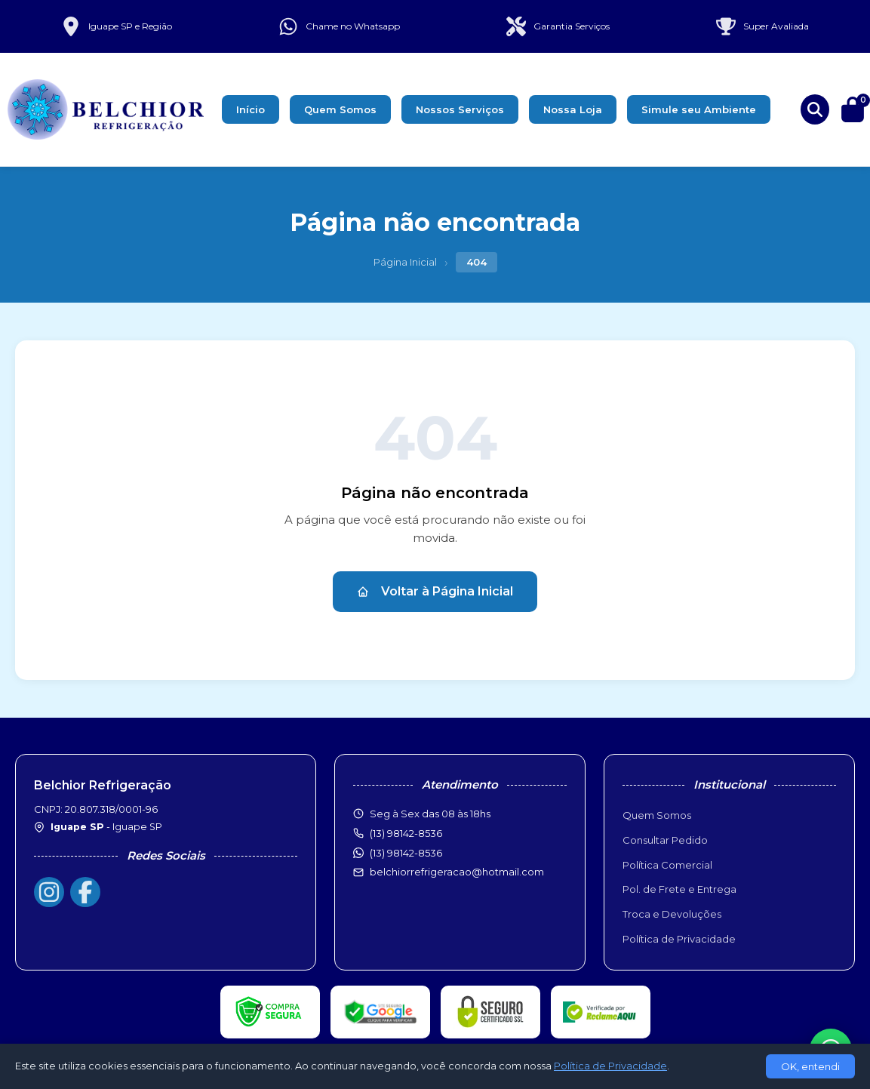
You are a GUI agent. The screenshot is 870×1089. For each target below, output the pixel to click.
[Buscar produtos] (815, 109)
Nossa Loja (572, 109)
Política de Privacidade (679, 939)
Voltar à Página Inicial (435, 591)
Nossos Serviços (460, 109)
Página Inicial (405, 262)
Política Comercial (667, 865)
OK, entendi (810, 1066)
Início (250, 109)
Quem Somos (340, 109)
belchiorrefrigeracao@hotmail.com (457, 872)
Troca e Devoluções (672, 914)
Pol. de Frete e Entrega (679, 889)
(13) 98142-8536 (406, 853)
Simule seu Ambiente (698, 109)
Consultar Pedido (665, 840)
